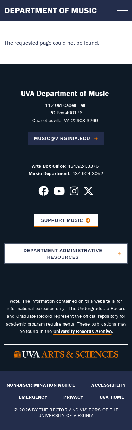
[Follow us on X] (88, 193)
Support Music (62, 220)
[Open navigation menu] (122, 10)
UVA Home (112, 397)
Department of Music (50, 10)
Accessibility (108, 385)
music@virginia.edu (63, 138)
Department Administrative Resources (63, 254)
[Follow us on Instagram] (74, 193)
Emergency (33, 397)
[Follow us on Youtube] (59, 193)
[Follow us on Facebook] (43, 193)
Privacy (73, 397)
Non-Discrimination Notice (41, 385)
